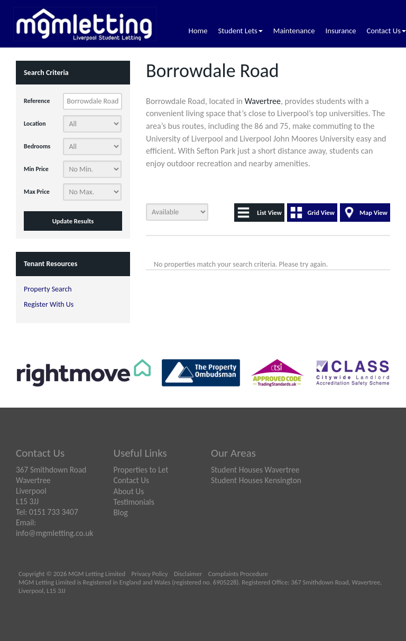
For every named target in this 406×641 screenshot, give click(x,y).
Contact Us (386, 30)
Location (35, 123)
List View (269, 212)
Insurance (340, 30)
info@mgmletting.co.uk (55, 533)
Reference (37, 101)
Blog (121, 512)
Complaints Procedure (238, 574)
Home (198, 30)
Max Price (37, 191)
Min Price (36, 169)
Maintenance (294, 30)
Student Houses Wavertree (255, 470)
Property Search (48, 289)
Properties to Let (141, 470)
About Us (129, 491)
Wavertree (263, 101)
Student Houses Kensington (256, 480)
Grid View (321, 212)
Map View (373, 212)
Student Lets (240, 30)
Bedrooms (37, 146)
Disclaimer (188, 574)
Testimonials (134, 502)
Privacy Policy (150, 574)
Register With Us (48, 304)
